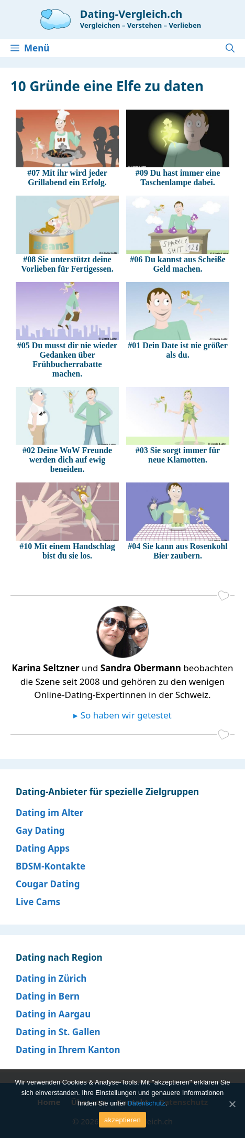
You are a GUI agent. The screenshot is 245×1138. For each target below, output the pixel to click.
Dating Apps (43, 848)
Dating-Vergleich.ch (131, 14)
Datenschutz (146, 1103)
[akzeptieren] (232, 1104)
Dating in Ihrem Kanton (68, 1050)
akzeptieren (122, 1120)
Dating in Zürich (51, 978)
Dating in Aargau (53, 1014)
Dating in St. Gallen (58, 1032)
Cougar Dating (48, 884)
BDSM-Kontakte (50, 866)
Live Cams (38, 902)
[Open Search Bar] (230, 48)
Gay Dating (40, 830)
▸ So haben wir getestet (122, 715)
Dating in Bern (48, 996)
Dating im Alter (49, 813)
